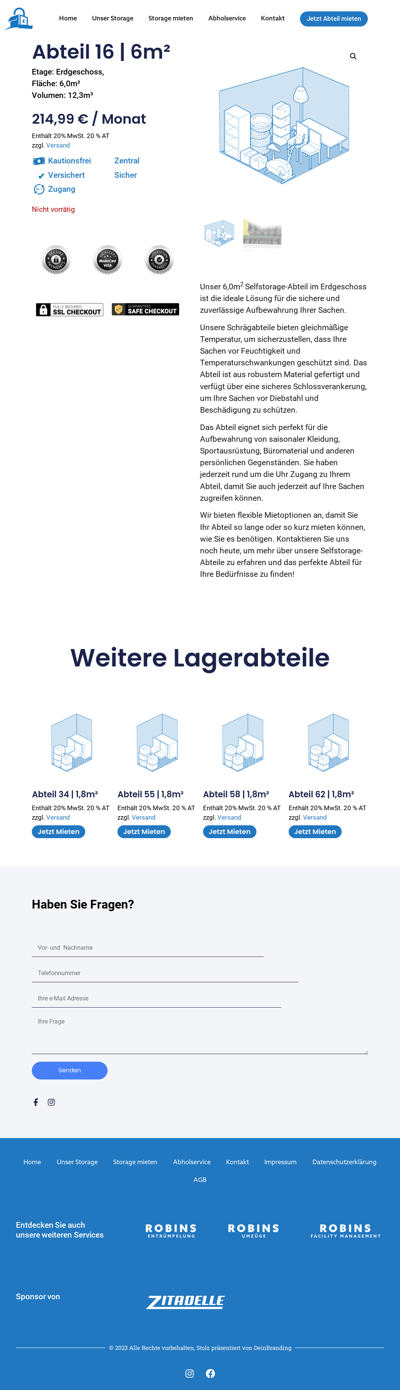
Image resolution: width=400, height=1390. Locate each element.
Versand (58, 145)
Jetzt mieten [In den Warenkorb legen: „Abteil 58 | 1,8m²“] (230, 831)
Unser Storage (112, 19)
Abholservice (227, 19)
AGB (200, 1180)
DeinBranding (272, 1347)
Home (68, 19)
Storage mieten (170, 19)
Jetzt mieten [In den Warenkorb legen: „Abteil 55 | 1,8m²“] (144, 831)
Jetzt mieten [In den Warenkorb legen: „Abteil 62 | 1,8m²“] (315, 831)
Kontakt (273, 19)
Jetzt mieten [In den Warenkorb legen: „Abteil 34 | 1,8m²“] (59, 831)
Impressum (280, 1163)
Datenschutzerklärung (344, 1163)
